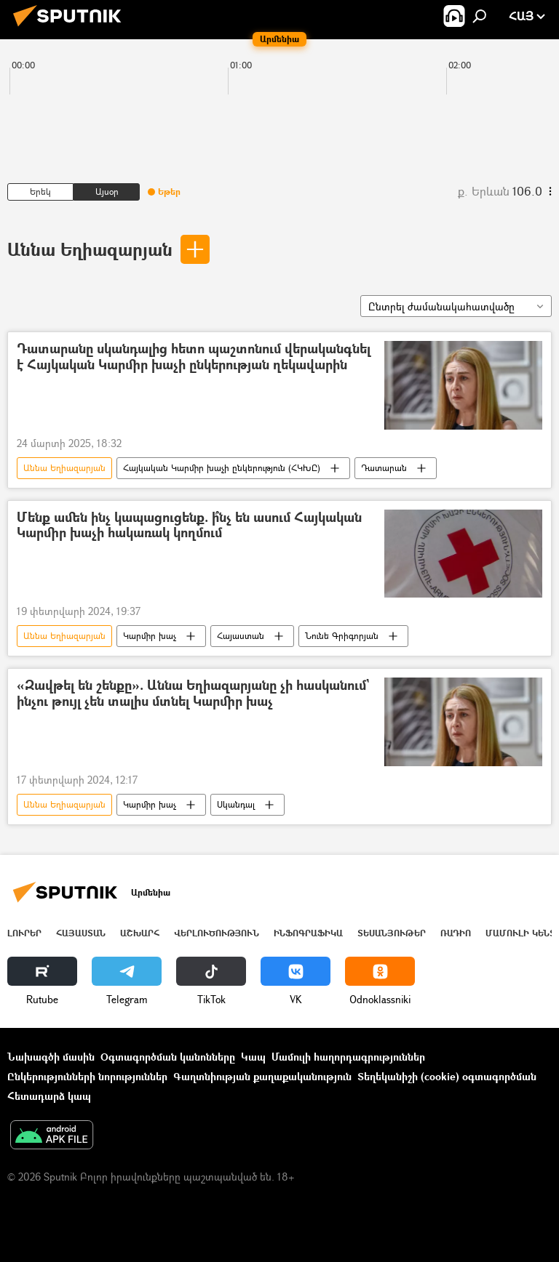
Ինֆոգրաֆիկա (308, 933)
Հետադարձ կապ (49, 1096)
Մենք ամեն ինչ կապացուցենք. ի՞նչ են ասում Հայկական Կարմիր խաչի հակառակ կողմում (189, 526)
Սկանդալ (236, 804)
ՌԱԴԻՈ (455, 933)
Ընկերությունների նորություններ (87, 1076)
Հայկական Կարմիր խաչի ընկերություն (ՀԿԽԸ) (221, 468)
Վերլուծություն (216, 933)
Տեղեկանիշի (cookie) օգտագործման (446, 1076)
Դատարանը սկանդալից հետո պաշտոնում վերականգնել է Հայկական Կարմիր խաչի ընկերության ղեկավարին (193, 357)
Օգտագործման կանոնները (167, 1057)
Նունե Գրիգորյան (341, 636)
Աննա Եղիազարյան (90, 249)
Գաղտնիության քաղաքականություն (262, 1076)
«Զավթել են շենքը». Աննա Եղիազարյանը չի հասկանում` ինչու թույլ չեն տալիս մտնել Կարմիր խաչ (193, 694)
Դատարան (384, 468)
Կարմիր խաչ (149, 636)
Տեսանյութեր (391, 933)
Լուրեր (24, 933)
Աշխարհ (139, 933)
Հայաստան (240, 636)
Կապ (253, 1057)
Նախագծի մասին (51, 1057)
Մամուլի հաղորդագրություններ (348, 1057)
